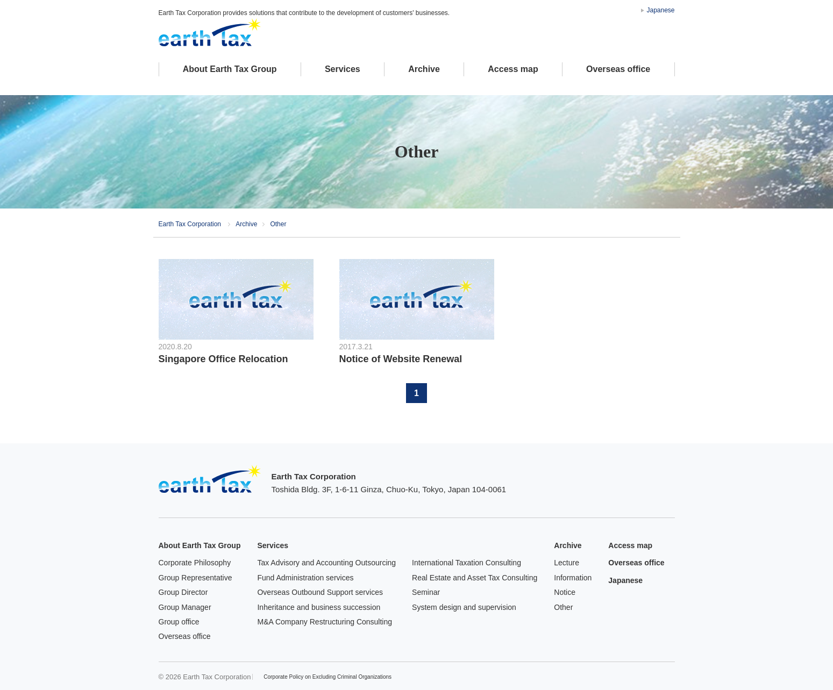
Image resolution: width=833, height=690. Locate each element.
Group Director (183, 592)
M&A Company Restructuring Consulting (324, 621)
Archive (424, 69)
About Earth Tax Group (230, 69)
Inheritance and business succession (318, 607)
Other (563, 607)
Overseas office (618, 69)
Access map (513, 69)
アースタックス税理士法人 (210, 32)
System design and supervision (464, 607)
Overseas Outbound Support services (319, 592)
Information (573, 577)
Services (342, 69)
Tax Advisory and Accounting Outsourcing (326, 562)
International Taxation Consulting (466, 562)
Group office (179, 621)
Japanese (660, 10)
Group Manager (185, 607)
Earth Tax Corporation (210, 479)
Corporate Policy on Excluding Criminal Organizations (327, 677)
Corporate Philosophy (195, 562)
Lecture (566, 562)
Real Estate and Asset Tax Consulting (474, 577)
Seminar (426, 592)
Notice (564, 592)
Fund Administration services (305, 577)
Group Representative (195, 577)
